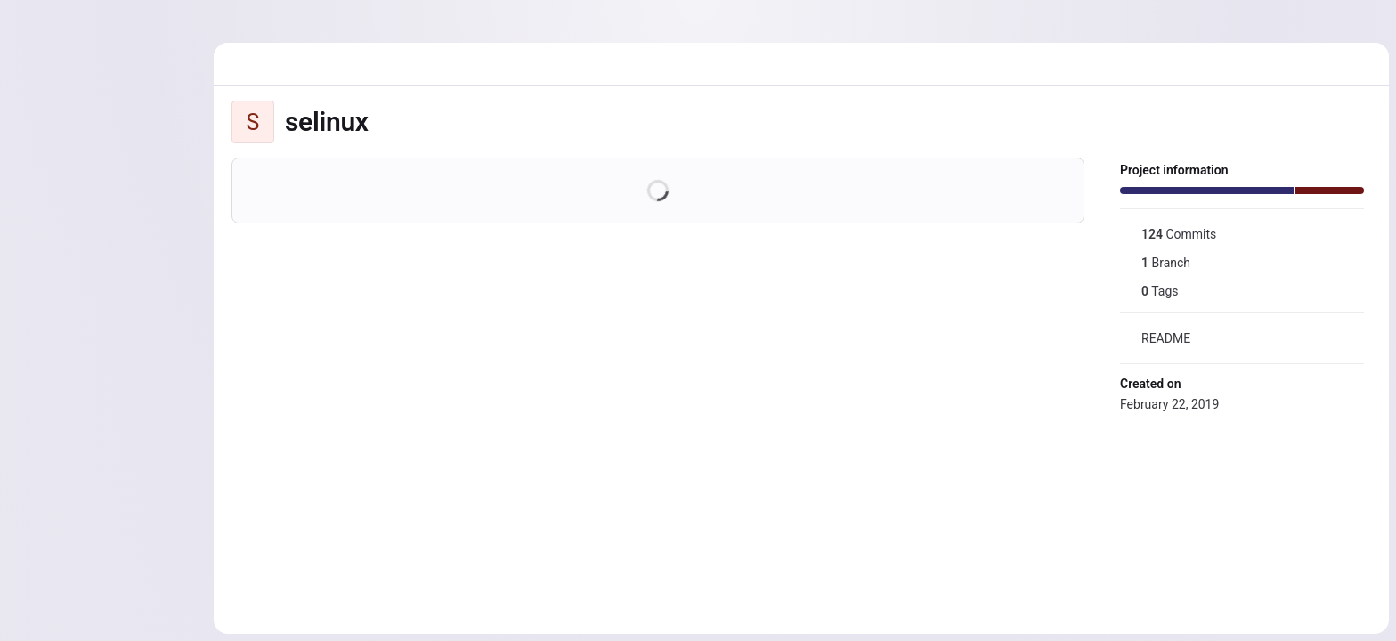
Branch (1155, 263)
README (1155, 338)
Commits (1168, 234)
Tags (1149, 291)
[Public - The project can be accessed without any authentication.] (383, 122)
